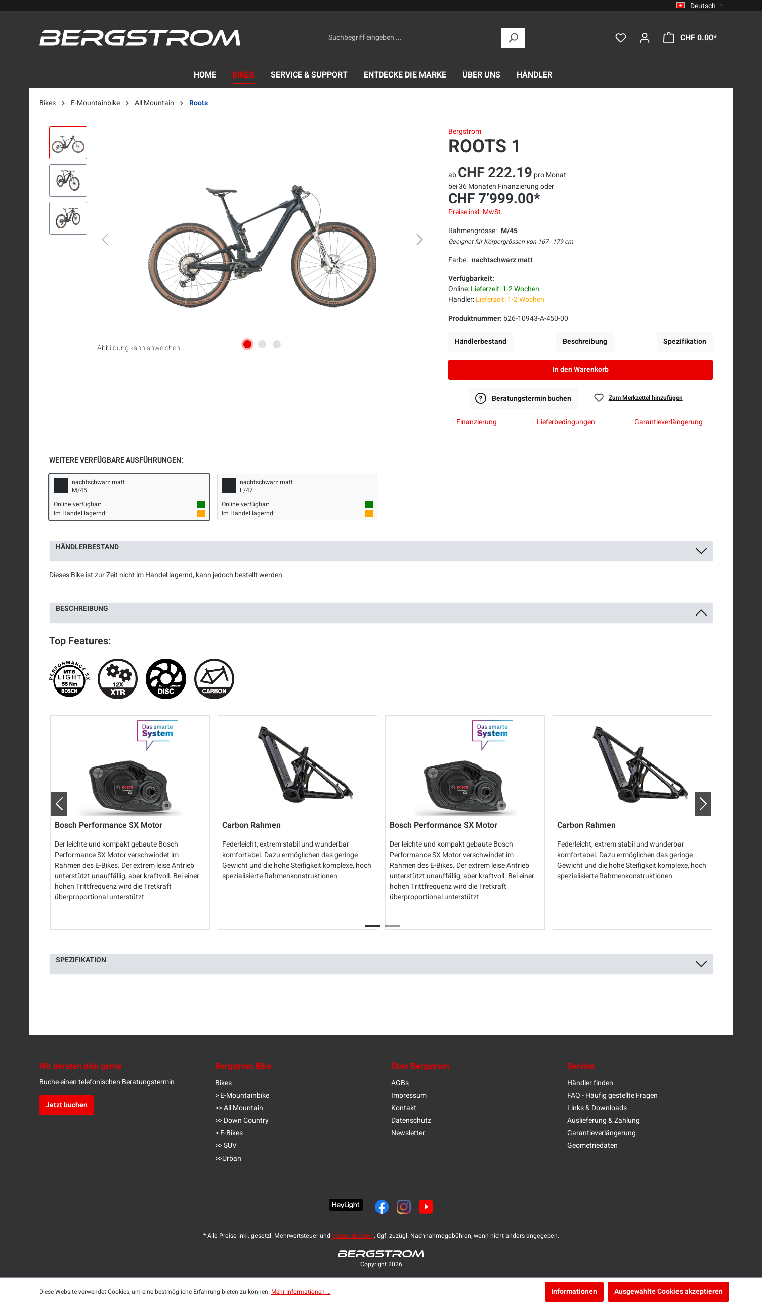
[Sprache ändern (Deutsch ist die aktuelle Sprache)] (699, 6)
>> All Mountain (239, 1108)
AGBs (400, 1083)
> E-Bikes (229, 1133)
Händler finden (590, 1083)
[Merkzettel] (621, 38)
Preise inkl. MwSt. (475, 212)
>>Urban (228, 1158)
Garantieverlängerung (601, 1133)
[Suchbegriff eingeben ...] (413, 38)
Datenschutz (411, 1120)
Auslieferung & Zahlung (603, 1120)
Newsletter (408, 1133)
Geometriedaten (592, 1145)
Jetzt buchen (67, 1105)
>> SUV (226, 1145)
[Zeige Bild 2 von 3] (262, 344)
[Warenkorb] (690, 38)
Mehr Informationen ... (301, 1291)
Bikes (223, 1083)
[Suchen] (513, 38)
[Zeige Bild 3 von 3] (277, 344)
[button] (55, 804)
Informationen (574, 1291)
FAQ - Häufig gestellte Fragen (612, 1095)
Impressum (409, 1095)
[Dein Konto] (645, 38)
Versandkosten (353, 1235)
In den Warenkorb (581, 369)
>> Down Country (242, 1120)
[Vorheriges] (104, 239)
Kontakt (403, 1108)
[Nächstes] (420, 239)
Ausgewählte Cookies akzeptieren (668, 1291)
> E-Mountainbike (242, 1095)
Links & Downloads (597, 1108)
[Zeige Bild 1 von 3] (247, 344)
